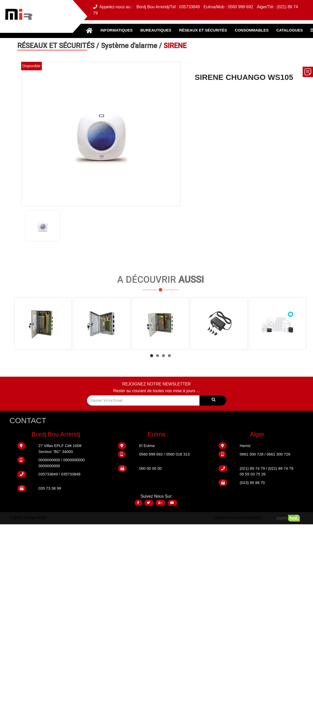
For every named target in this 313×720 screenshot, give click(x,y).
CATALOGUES (289, 30)
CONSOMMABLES (252, 30)
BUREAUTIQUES (155, 30)
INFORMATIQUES (116, 30)
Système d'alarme (130, 45)
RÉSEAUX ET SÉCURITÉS (203, 30)
